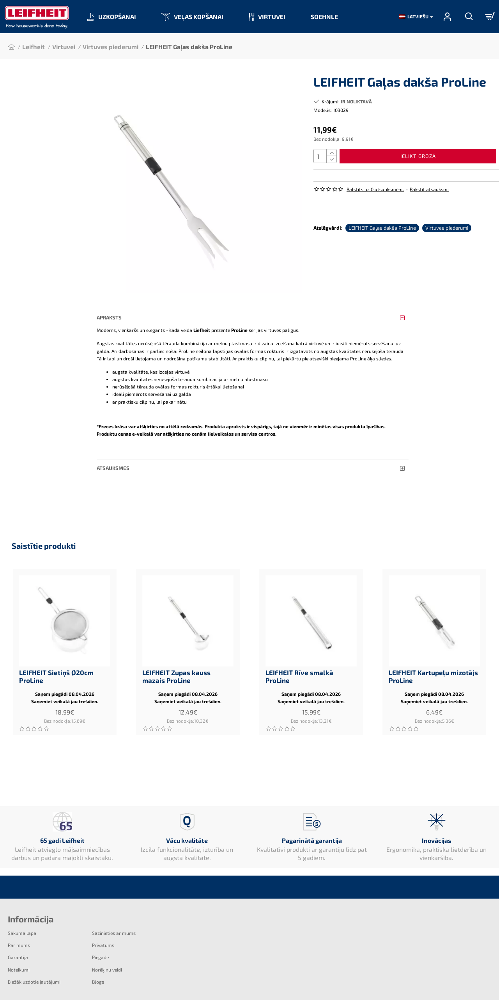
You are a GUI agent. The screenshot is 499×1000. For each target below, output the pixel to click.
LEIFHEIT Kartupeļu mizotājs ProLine (433, 668)
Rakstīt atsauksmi (429, 192)
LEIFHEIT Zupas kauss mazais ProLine (176, 668)
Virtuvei (63, 46)
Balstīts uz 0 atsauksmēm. (375, 192)
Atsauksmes (113, 460)
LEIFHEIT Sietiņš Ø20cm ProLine (56, 668)
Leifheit (33, 46)
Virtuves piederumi (110, 46)
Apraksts (109, 317)
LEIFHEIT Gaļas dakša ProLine (382, 223)
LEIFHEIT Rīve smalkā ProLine (299, 668)
